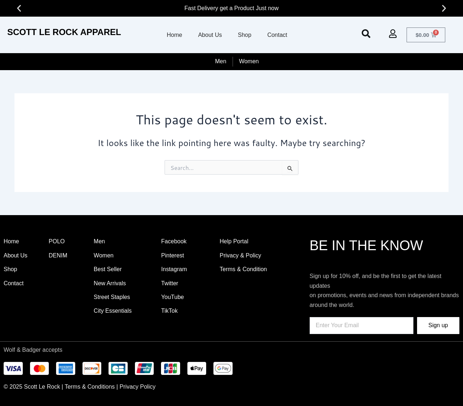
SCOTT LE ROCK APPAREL (64, 32)
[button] (19, 8)
